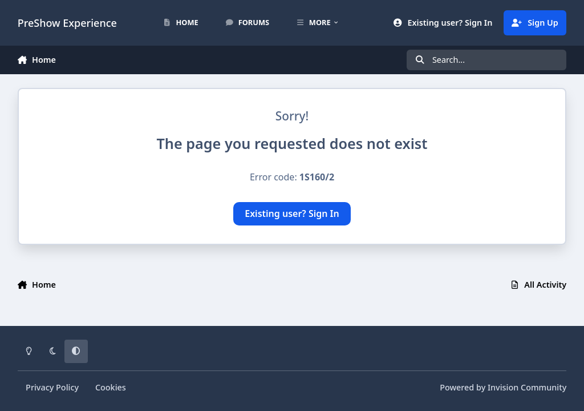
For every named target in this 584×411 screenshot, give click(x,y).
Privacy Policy (52, 387)
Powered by (503, 387)
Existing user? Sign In (292, 213)
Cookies (110, 387)
